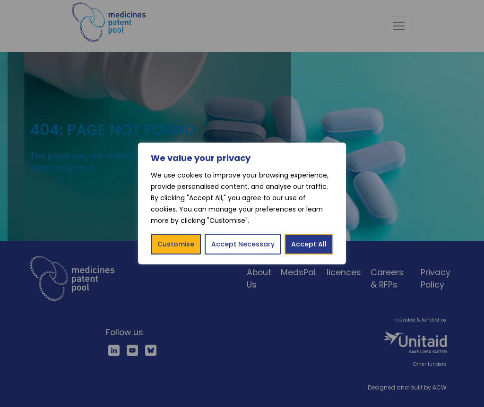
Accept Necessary (243, 244)
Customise (175, 244)
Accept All (309, 244)
